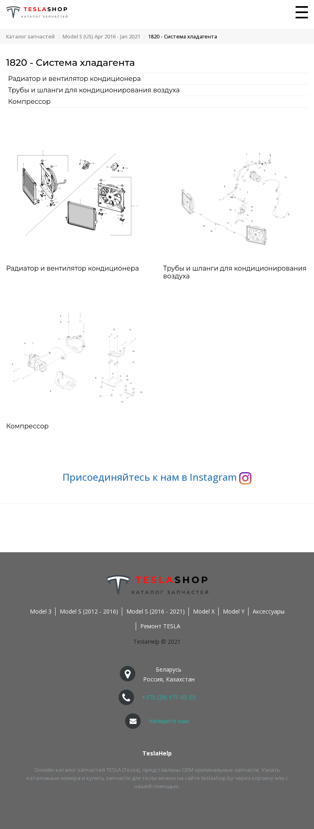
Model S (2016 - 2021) (155, 611)
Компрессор (29, 101)
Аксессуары (269, 611)
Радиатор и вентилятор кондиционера (74, 79)
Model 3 (41, 611)
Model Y (233, 611)
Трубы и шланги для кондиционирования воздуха (94, 90)
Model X (204, 611)
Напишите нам (168, 721)
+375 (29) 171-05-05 (169, 697)
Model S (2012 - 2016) (89, 611)
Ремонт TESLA (160, 626)
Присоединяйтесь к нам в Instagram (157, 477)
